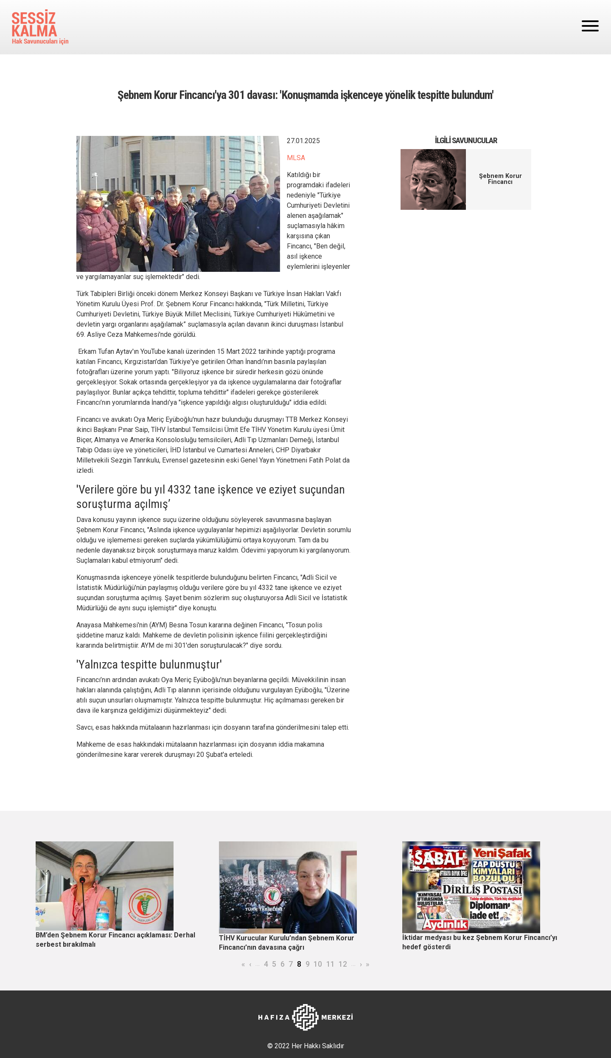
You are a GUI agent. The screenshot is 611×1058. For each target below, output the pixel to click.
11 (330, 964)
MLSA (296, 158)
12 (343, 964)
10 (318, 964)
